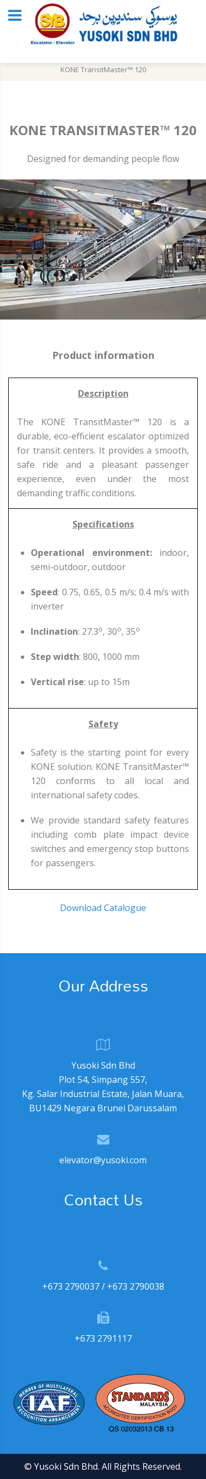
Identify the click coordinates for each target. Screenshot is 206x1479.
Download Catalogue (103, 908)
